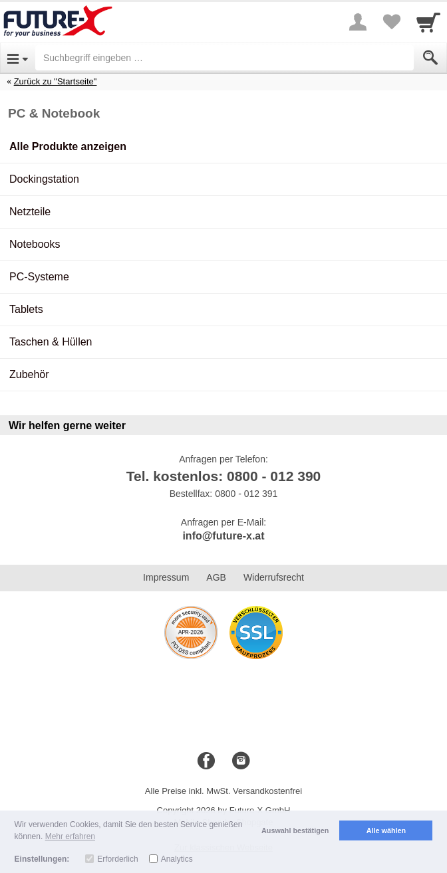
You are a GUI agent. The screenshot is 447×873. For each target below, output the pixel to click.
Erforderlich (117, 859)
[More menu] (358, 22)
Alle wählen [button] (386, 830)
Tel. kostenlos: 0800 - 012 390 (223, 476)
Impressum (166, 577)
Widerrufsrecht (273, 577)
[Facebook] (206, 761)
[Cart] (428, 22)
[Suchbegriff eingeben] (224, 57)
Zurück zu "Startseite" (55, 81)
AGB (216, 577)
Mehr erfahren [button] (70, 836)
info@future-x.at (223, 535)
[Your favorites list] (391, 22)
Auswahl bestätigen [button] (295, 830)
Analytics (177, 859)
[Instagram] (241, 761)
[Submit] (430, 57)
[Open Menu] (17, 58)
